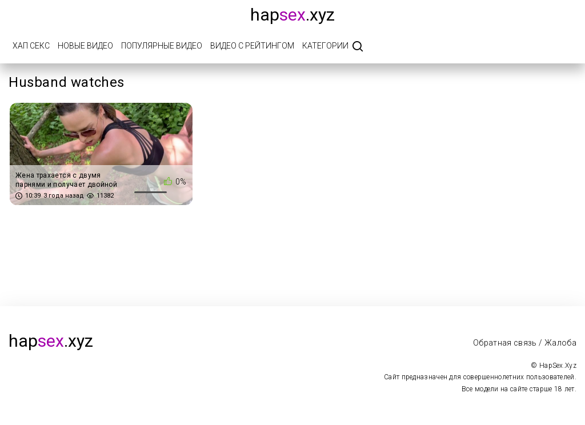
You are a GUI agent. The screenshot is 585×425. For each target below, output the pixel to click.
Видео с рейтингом (252, 45)
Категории (325, 45)
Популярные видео (161, 45)
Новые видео (85, 45)
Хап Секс (31, 45)
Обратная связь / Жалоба (524, 342)
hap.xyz (292, 15)
